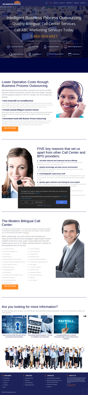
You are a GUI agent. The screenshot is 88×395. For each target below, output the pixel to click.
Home (50, 3)
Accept (61, 202)
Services (62, 3)
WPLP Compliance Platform (46, 205)
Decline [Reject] (26, 202)
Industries (68, 3)
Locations (76, 3)
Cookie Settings (38, 202)
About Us (56, 3)
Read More (37, 193)
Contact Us (83, 3)
